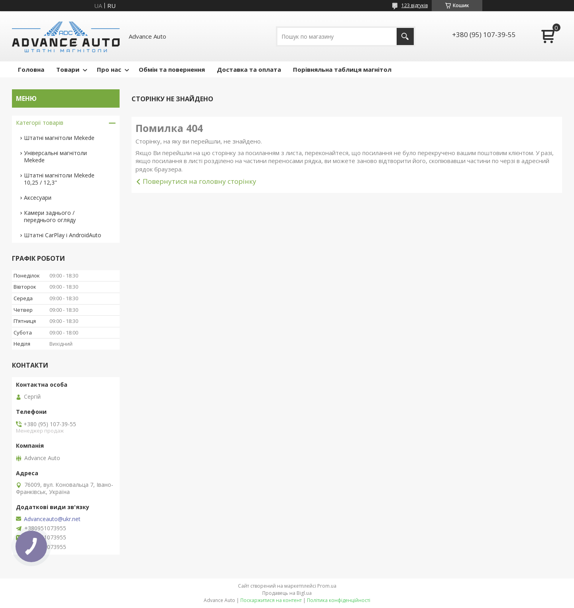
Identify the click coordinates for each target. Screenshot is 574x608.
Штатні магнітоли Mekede (59, 138)
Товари (67, 69)
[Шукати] (405, 36)
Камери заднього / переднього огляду (50, 216)
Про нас (109, 69)
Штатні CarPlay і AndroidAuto (62, 235)
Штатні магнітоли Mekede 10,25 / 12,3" (59, 178)
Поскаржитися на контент (271, 600)
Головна (31, 69)
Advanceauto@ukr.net (52, 519)
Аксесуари (37, 197)
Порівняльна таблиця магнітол (342, 69)
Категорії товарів (39, 122)
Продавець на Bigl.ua (287, 593)
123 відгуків (414, 5)
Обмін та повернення (172, 69)
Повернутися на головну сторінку (199, 181)
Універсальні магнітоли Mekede (55, 156)
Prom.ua (326, 585)
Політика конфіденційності (338, 600)
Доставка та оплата (249, 69)
